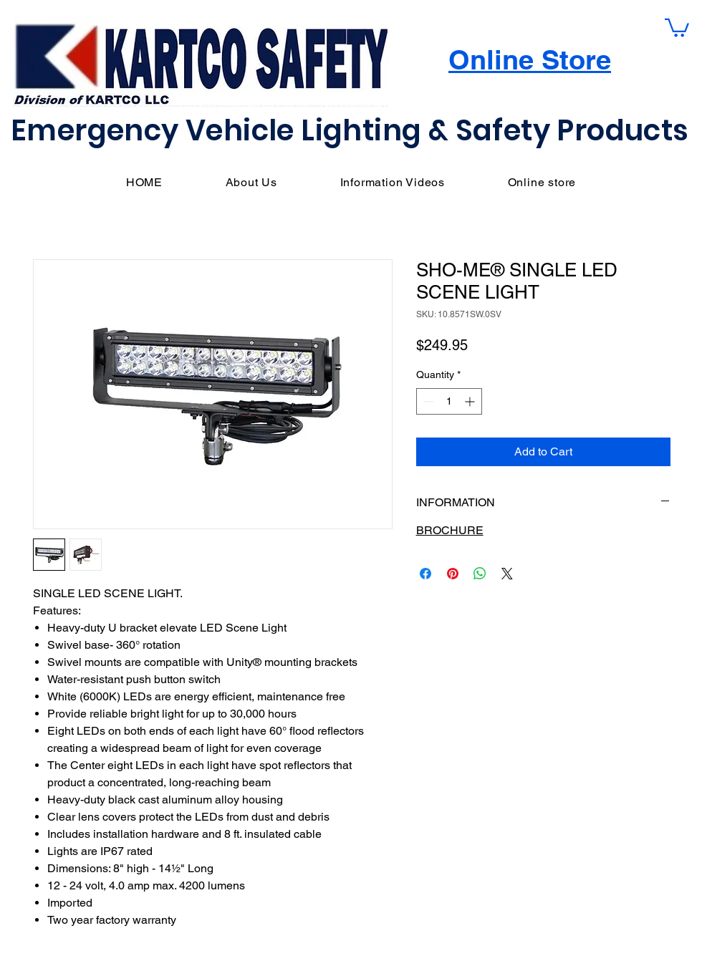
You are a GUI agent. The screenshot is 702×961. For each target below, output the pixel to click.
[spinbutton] (449, 401)
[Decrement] (427, 401)
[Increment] (471, 401)
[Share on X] (507, 573)
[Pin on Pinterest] (452, 573)
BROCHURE (450, 530)
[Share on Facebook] (425, 573)
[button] (677, 26)
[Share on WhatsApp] (480, 573)
